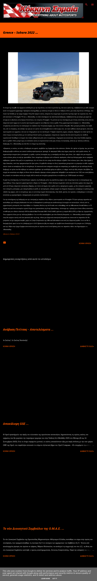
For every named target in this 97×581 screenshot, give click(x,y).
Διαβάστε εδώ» (87, 346)
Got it (54, 578)
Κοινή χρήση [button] (85, 243)
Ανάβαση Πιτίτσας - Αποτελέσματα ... (28, 329)
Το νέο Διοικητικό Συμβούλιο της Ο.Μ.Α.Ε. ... (33, 528)
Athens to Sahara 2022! (11, 234)
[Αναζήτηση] (86, 4)
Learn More (45, 578)
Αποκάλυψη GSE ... (16, 424)
